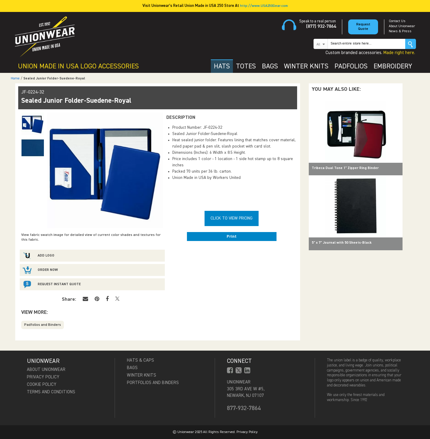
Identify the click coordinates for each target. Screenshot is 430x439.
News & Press (400, 31)
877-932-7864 (244, 408)
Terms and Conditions (51, 392)
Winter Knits (141, 375)
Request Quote (363, 27)
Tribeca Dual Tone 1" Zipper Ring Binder (345, 168)
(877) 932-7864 (321, 26)
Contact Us (397, 21)
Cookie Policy (41, 384)
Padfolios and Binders (42, 325)
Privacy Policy (43, 377)
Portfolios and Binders (153, 382)
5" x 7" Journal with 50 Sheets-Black (341, 243)
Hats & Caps (140, 360)
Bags (132, 368)
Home (15, 78)
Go (410, 44)
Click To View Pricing (232, 218)
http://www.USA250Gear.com (264, 6)
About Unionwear (402, 26)
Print (231, 236)
